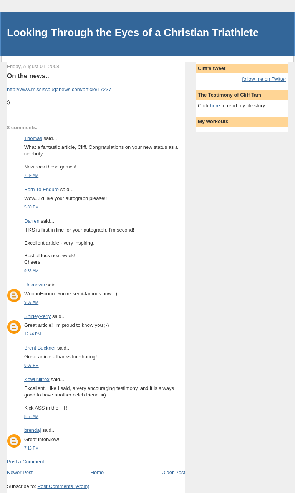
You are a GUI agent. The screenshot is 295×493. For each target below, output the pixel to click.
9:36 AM (31, 271)
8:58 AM (31, 417)
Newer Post (20, 472)
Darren (32, 221)
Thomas (33, 138)
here (215, 105)
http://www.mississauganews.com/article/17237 (59, 89)
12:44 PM (32, 334)
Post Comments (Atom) (63, 486)
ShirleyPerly (37, 316)
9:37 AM (31, 302)
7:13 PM (31, 448)
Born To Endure (41, 189)
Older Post (173, 472)
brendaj (32, 430)
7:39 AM (31, 175)
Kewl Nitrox (37, 379)
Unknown (34, 285)
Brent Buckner (40, 348)
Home (97, 472)
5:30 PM (31, 207)
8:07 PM (31, 365)
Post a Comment (25, 462)
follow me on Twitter (264, 79)
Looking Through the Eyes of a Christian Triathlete (133, 32)
